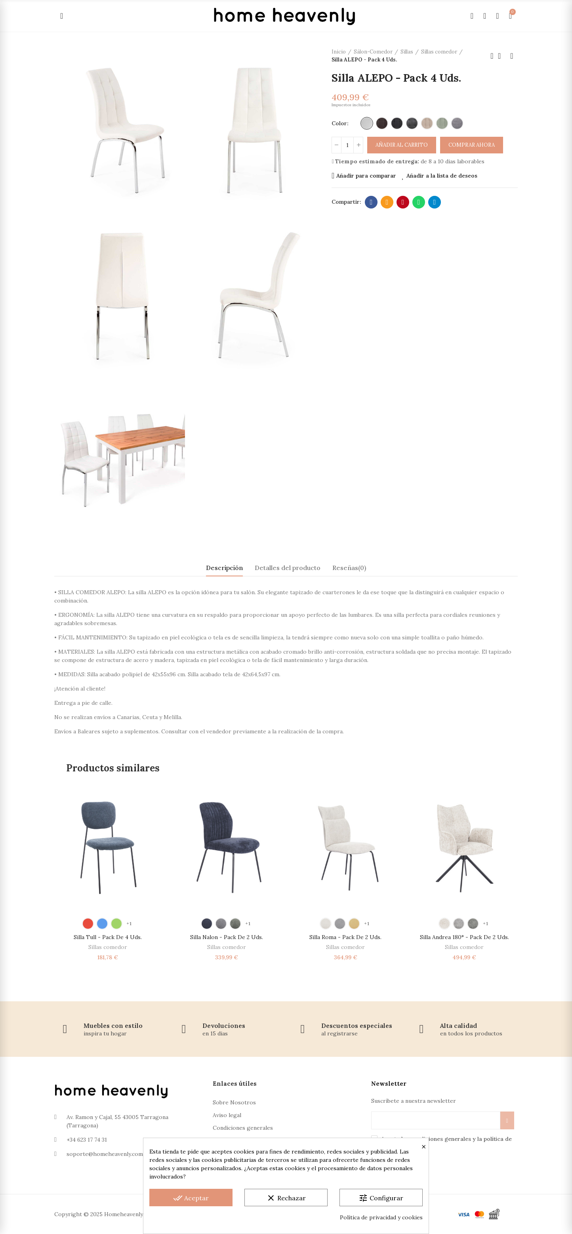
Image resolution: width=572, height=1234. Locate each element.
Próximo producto (512, 56)
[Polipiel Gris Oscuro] (412, 123)
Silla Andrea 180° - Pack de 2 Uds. (464, 937)
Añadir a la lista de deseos (441, 175)
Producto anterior (492, 56)
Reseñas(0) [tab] (349, 568)
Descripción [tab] (224, 568)
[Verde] (442, 123)
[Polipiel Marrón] (382, 123)
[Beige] (427, 123)
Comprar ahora (471, 145)
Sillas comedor (107, 947)
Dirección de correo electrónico (387, 202)
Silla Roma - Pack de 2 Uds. (345, 937)
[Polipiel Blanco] (366, 123)
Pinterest (403, 202)
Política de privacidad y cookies (381, 1217)
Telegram (434, 202)
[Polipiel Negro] (397, 123)
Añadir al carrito (402, 145)
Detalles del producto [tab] (287, 568)
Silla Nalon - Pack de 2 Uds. (226, 937)
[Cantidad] (347, 145)
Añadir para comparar (366, 175)
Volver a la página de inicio (502, 56)
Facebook (371, 202)
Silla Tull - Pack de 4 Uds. (108, 937)
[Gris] (457, 123)
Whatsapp (419, 202)
